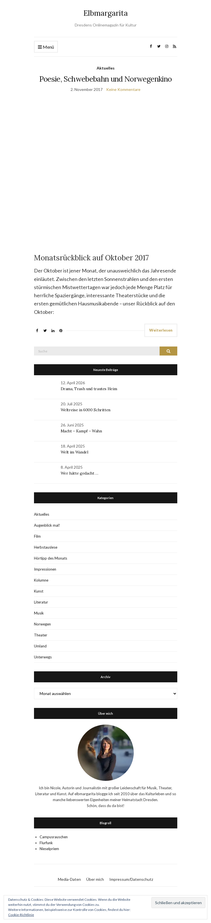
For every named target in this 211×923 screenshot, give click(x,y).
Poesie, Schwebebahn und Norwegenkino (105, 79)
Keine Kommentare (123, 89)
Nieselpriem (49, 848)
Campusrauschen (54, 837)
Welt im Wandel (75, 452)
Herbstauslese (45, 547)
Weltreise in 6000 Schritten (86, 409)
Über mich (95, 879)
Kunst (38, 591)
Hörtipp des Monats (50, 558)
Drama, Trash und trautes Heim (89, 388)
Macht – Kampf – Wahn (81, 430)
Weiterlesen (161, 330)
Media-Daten (69, 879)
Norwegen (42, 624)
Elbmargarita (105, 13)
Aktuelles (106, 68)
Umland (40, 646)
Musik (39, 613)
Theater (40, 635)
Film (37, 536)
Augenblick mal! (47, 525)
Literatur (41, 602)
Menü (46, 47)
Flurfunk (46, 843)
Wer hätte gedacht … (79, 473)
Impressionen (45, 569)
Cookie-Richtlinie (21, 915)
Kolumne (41, 580)
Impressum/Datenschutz (131, 879)
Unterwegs (43, 657)
